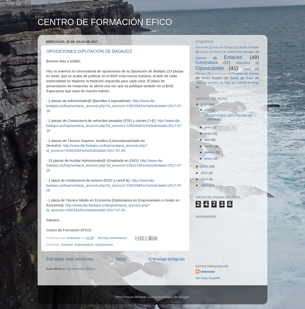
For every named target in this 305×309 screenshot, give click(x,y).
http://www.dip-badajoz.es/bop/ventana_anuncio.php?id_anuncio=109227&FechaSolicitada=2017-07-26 (114, 166)
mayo (208, 133)
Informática (243, 63)
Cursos (201, 58)
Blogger (183, 297)
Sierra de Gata (241, 78)
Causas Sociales (248, 47)
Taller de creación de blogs (241, 82)
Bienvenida (202, 47)
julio (207, 110)
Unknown (207, 271)
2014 (205, 179)
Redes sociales (212, 78)
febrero (210, 152)
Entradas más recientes (69, 258)
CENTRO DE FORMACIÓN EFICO (105, 22)
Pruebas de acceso (245, 73)
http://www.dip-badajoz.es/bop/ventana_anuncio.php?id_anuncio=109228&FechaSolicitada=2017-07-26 (114, 106)
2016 (205, 166)
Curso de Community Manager (234, 52)
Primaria (201, 73)
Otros (247, 69)
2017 (205, 104)
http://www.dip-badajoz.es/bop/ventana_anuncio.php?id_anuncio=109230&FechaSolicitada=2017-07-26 (114, 126)
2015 (205, 173)
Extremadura (84, 244)
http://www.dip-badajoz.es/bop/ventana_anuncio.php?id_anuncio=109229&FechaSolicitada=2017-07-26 (114, 185)
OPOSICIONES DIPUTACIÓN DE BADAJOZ (89, 51)
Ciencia (204, 51)
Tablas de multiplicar (207, 82)
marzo (209, 146)
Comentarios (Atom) (81, 269)
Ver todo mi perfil (208, 278)
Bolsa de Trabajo (223, 47)
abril (207, 139)
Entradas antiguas (166, 258)
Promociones (219, 73)
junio (208, 127)
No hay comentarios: (113, 238)
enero (209, 158)
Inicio (121, 258)
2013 (205, 185)
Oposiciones (104, 244)
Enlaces (67, 244)
